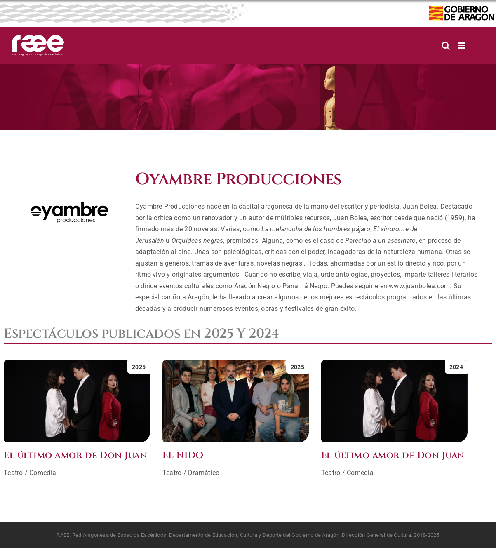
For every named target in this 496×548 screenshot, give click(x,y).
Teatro (13, 473)
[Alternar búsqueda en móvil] (446, 45)
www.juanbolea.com (419, 286)
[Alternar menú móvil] (462, 45)
